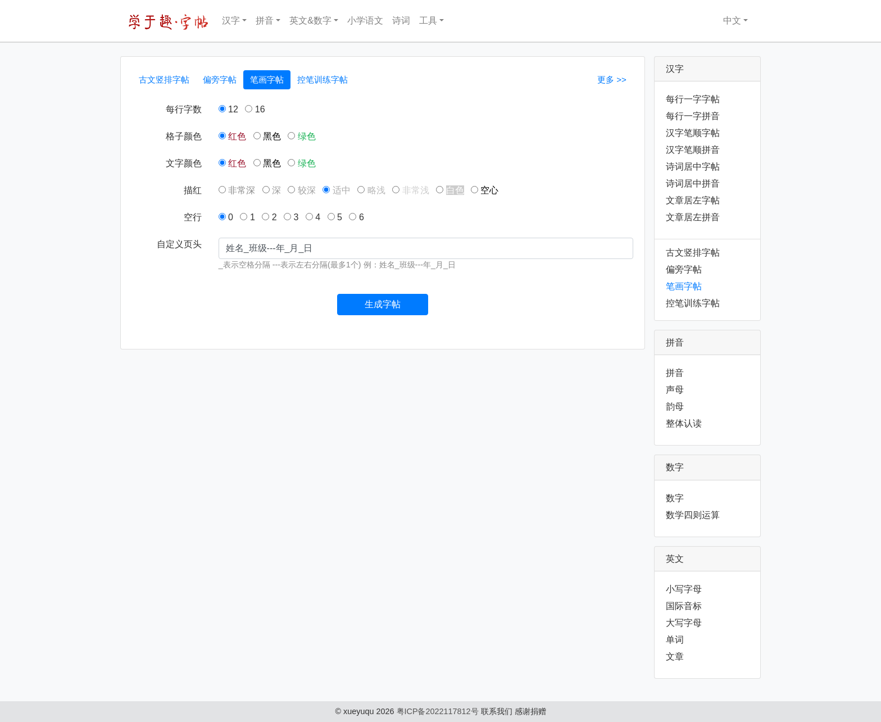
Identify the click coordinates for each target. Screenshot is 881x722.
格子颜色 (184, 136)
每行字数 (184, 109)
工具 (428, 20)
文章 (675, 656)
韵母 (675, 406)
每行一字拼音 (693, 116)
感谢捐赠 (530, 711)
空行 (193, 217)
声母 (675, 389)
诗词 (401, 20)
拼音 (265, 20)
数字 (675, 498)
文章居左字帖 (693, 200)
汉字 (231, 20)
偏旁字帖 (220, 79)
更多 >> (611, 79)
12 (228, 109)
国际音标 (684, 606)
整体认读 (684, 423)
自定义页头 (179, 244)
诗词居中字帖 (693, 166)
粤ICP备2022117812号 (438, 711)
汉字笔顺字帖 (693, 133)
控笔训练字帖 (322, 79)
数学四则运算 (693, 515)
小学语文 (365, 20)
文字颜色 (184, 163)
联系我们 (496, 711)
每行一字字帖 (693, 99)
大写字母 (684, 623)
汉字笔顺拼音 (693, 150)
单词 (675, 639)
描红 (193, 190)
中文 (725, 20)
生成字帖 (383, 304)
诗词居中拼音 (693, 183)
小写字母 (684, 589)
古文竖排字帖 (164, 79)
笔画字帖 (267, 79)
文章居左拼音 (693, 217)
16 (255, 109)
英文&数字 (310, 20)
